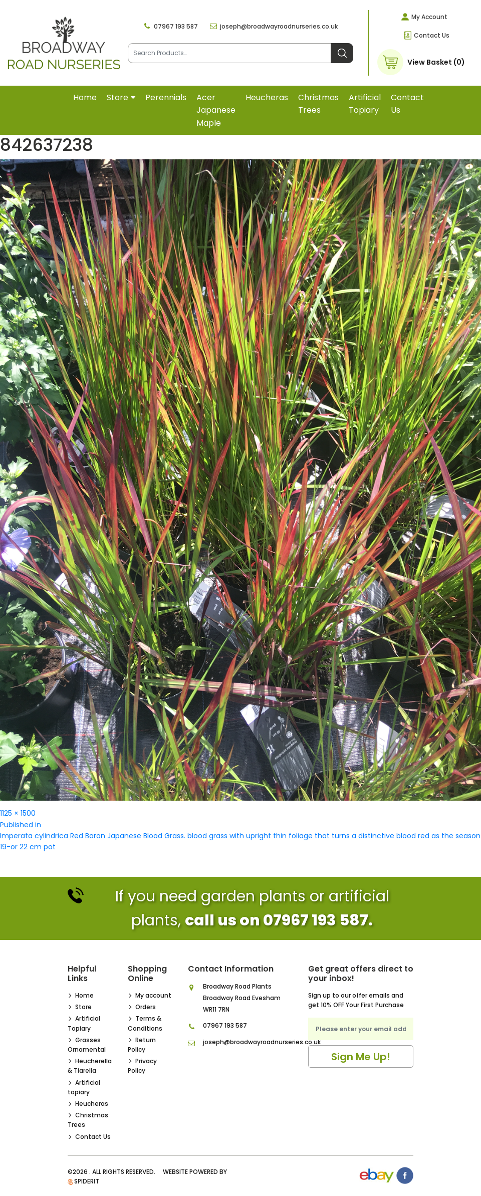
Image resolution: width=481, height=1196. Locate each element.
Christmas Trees (318, 104)
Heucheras (267, 97)
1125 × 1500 (18, 813)
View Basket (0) (436, 62)
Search (342, 53)
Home (85, 97)
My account (153, 995)
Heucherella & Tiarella (90, 1066)
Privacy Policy (142, 1066)
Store (117, 97)
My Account (429, 17)
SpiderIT (86, 1181)
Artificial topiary (365, 104)
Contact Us (431, 35)
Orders (145, 1007)
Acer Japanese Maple (215, 110)
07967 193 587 (176, 26)
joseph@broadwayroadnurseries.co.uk (279, 26)
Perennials (165, 97)
